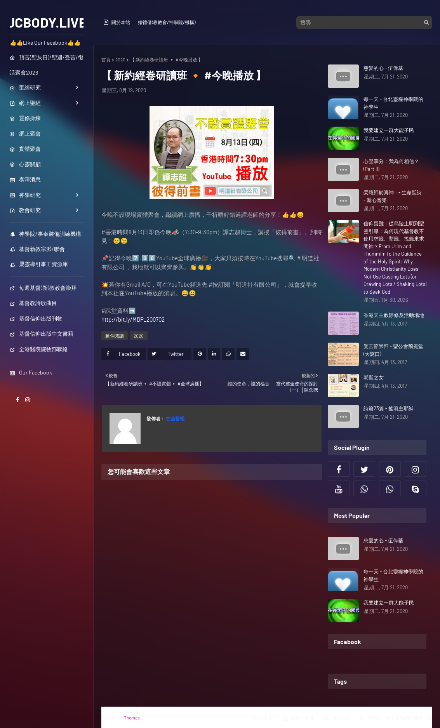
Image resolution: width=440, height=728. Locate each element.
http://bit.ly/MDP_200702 (133, 319)
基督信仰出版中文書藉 (41, 333)
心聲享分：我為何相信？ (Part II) (391, 165)
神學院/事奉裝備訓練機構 (45, 233)
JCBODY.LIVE (47, 22)
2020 (120, 59)
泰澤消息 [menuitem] (25, 179)
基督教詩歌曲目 (33, 303)
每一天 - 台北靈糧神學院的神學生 (393, 103)
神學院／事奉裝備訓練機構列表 (395, 718)
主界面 (261, 718)
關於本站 (116, 22)
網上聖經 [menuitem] (25, 102)
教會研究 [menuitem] (25, 210)
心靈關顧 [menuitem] (25, 164)
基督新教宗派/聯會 (37, 249)
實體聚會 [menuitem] (25, 148)
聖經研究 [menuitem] (25, 87)
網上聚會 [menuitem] (25, 133)
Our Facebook (31, 372)
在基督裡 (174, 418)
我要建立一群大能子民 (388, 130)
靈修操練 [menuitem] (25, 118)
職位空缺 (337, 718)
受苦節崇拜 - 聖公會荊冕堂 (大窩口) (393, 350)
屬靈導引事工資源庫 (39, 264)
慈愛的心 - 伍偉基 (383, 68)
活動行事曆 (298, 718)
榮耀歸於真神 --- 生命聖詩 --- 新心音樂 (394, 196)
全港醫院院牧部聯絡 (39, 349)
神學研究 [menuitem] (25, 195)
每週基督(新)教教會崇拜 (43, 287)
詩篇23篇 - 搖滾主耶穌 (388, 408)
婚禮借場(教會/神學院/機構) (166, 22)
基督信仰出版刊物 (36, 318)
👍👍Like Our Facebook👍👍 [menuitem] (45, 42)
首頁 (106, 59)
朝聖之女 (373, 377)
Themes (132, 717)
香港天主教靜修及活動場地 (393, 315)
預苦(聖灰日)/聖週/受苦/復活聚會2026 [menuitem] (46, 65)
